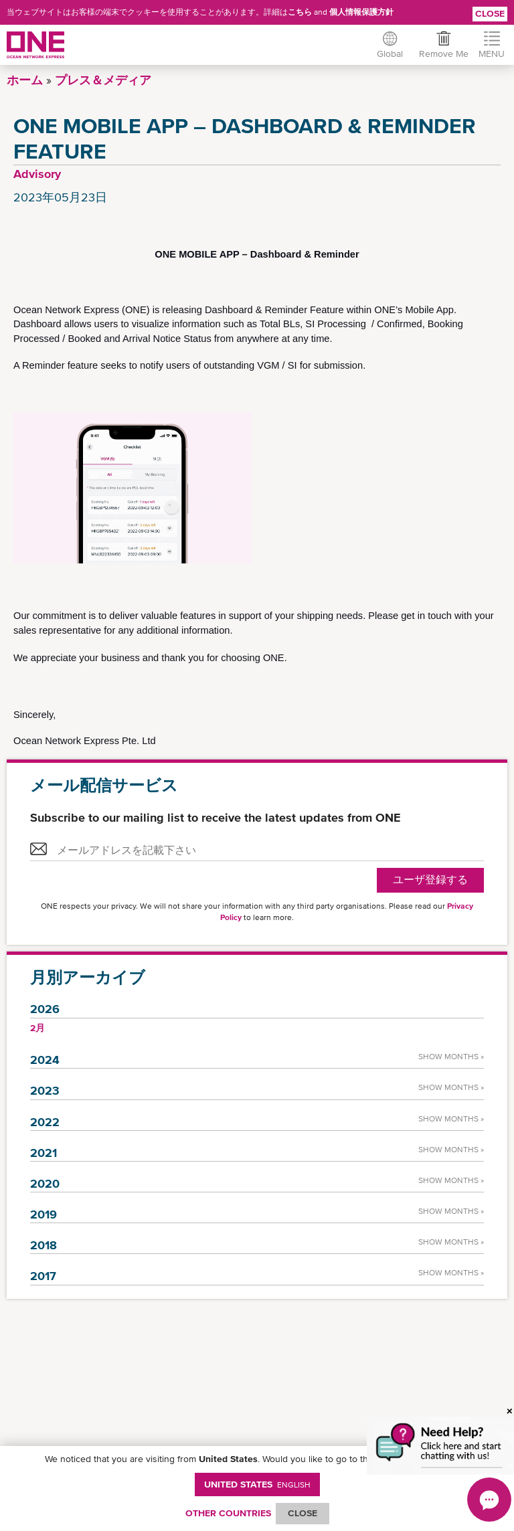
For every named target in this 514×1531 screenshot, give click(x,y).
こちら (300, 12)
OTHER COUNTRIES (228, 1513)
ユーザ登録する (430, 879)
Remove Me (443, 53)
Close (490, 13)
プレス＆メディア (103, 80)
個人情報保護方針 (361, 12)
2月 (37, 1027)
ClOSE (302, 1513)
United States (257, 1484)
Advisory (37, 174)
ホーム (25, 80)
